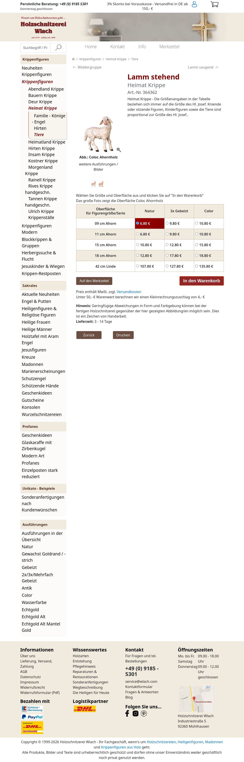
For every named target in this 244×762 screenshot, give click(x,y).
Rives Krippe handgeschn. (39, 189)
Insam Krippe (41, 154)
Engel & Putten (36, 301)
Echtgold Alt (34, 617)
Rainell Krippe (42, 180)
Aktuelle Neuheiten (41, 294)
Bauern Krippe (42, 95)
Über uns (27, 655)
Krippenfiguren (37, 81)
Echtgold (30, 610)
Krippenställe (41, 217)
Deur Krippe (40, 102)
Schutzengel (34, 378)
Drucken (123, 335)
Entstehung (82, 661)
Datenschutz (30, 676)
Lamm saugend (201, 67)
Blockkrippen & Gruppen (37, 242)
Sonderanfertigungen (90, 682)
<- (74, 67)
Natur (27, 547)
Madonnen (32, 364)
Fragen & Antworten (142, 692)
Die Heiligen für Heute (91, 692)
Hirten (40, 128)
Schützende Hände (40, 386)
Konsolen (31, 407)
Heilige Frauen (36, 322)
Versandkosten (129, 291)
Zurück (89, 335)
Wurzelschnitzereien (42, 414)
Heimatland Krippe (46, 142)
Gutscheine (33, 400)
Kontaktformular (139, 686)
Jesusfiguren (34, 350)
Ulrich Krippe (41, 211)
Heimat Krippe (42, 108)
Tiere (39, 134)
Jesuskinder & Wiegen (43, 266)
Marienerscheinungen (43, 371)
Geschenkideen (37, 393)
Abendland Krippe (46, 89)
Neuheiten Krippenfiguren (37, 71)
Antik (27, 588)
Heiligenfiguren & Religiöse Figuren (39, 312)
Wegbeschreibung (88, 687)
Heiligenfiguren (190, 741)
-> (216, 67)
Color (27, 595)
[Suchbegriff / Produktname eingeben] (35, 48)
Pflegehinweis (84, 666)
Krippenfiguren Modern (37, 229)
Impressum (29, 682)
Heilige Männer (37, 329)
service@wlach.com (141, 681)
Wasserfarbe (34, 602)
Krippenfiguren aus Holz (121, 747)
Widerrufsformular (35, 692)
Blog (129, 697)
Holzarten (81, 655)
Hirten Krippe (41, 148)
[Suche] (58, 48)
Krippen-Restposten (41, 273)
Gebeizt (29, 567)
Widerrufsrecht (32, 687)
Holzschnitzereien (161, 741)
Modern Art (33, 456)
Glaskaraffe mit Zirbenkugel (37, 445)
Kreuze (28, 357)
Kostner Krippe (43, 161)
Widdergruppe (90, 67)
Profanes (30, 463)
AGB (23, 671)
